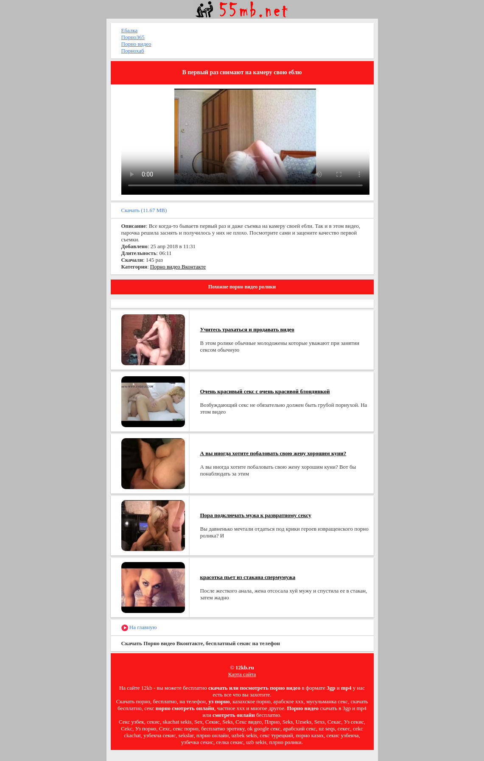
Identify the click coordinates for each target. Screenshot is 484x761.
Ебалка (129, 30)
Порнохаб (132, 51)
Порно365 (133, 37)
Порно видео (136, 44)
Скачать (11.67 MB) (144, 210)
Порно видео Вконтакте (178, 266)
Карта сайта (242, 674)
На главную (139, 627)
